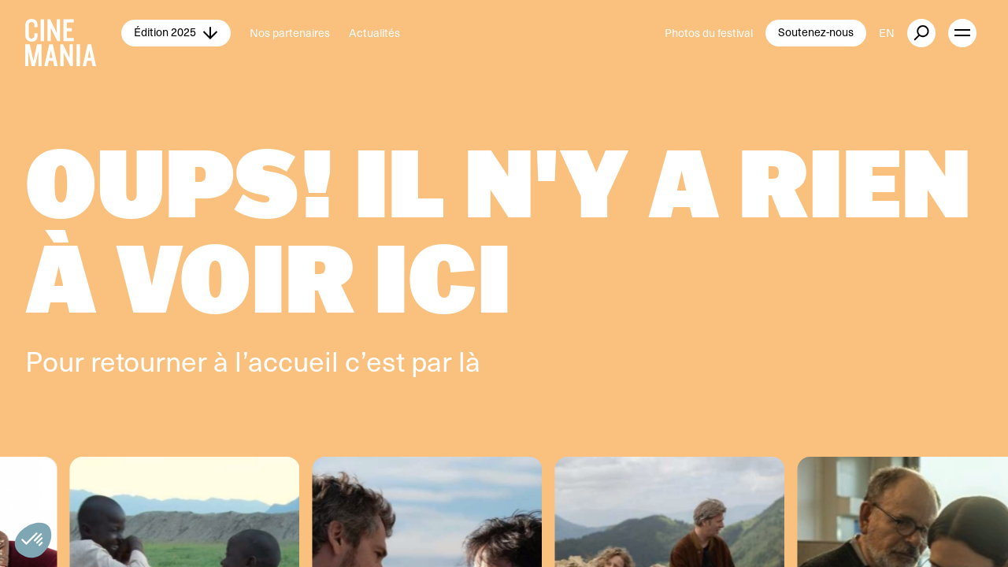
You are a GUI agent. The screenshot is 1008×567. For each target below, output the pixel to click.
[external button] (921, 33)
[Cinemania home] (73, 33)
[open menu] (962, 33)
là (469, 360)
